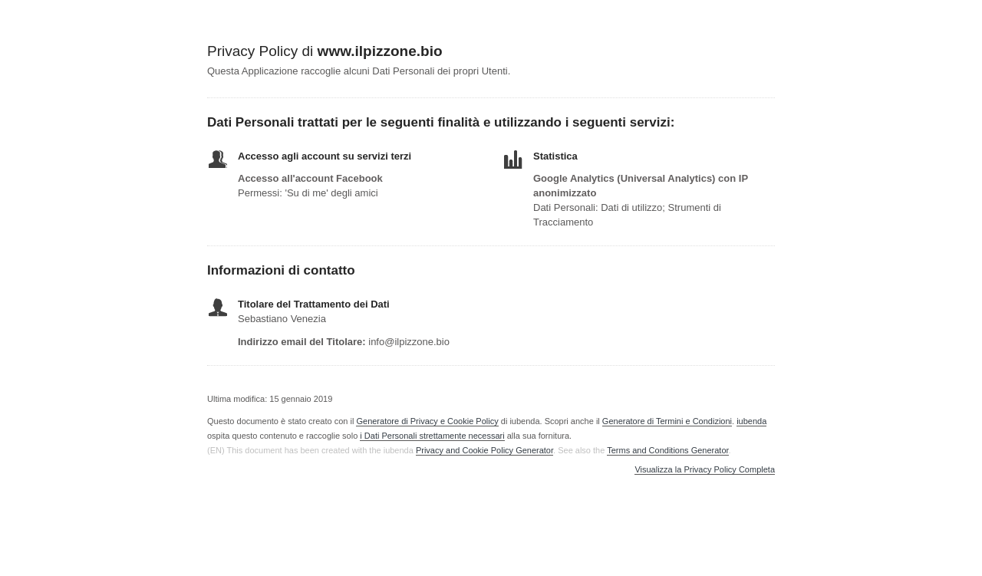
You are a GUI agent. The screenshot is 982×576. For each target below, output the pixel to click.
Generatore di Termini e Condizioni (667, 421)
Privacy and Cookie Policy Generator (484, 450)
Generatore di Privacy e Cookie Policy (427, 421)
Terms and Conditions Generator (667, 450)
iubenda (751, 421)
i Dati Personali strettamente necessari (432, 435)
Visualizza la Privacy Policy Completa (704, 470)
